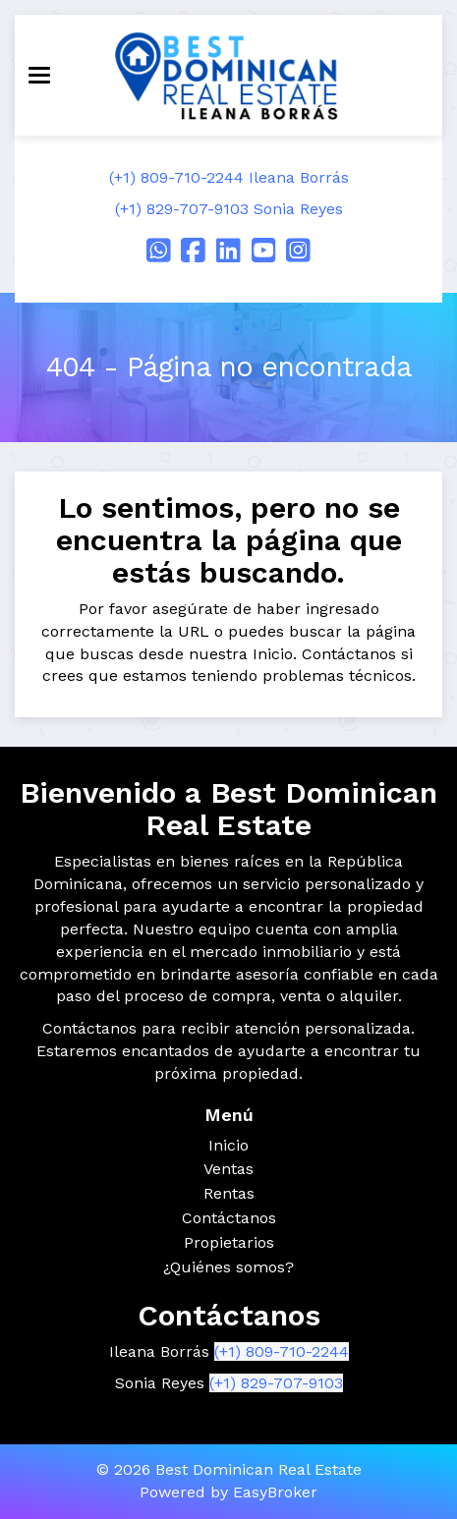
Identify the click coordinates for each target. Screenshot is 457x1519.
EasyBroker (275, 1492)
